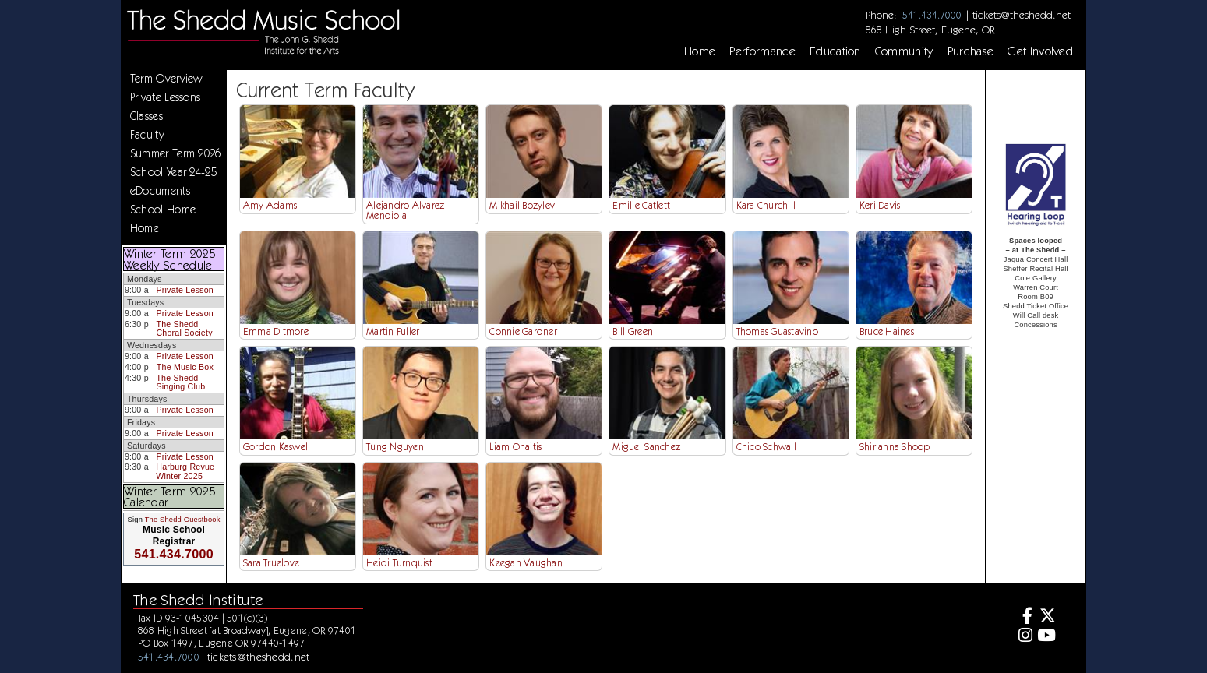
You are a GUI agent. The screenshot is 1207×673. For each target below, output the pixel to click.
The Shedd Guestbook (183, 519)
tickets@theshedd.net (1021, 15)
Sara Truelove (271, 563)
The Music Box (185, 367)
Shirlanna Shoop (894, 447)
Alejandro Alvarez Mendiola (405, 210)
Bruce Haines (886, 331)
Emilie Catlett (641, 205)
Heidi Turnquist (399, 563)
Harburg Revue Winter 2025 (185, 471)
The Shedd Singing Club (180, 382)
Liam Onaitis (515, 447)
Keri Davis (880, 205)
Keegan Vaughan (526, 563)
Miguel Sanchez (646, 447)
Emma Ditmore (276, 331)
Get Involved (1040, 51)
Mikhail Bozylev (522, 205)
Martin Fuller (392, 331)
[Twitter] (1046, 617)
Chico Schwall (766, 447)
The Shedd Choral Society (184, 328)
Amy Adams (270, 205)
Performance (762, 51)
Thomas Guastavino (777, 331)
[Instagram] (1023, 637)
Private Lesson (184, 289)
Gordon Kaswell (277, 447)
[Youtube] (1046, 637)
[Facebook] (1023, 617)
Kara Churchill (766, 205)
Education (835, 51)
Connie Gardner (523, 331)
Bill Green (632, 331)
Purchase (971, 51)
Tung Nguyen (395, 447)
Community (904, 51)
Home (699, 51)
